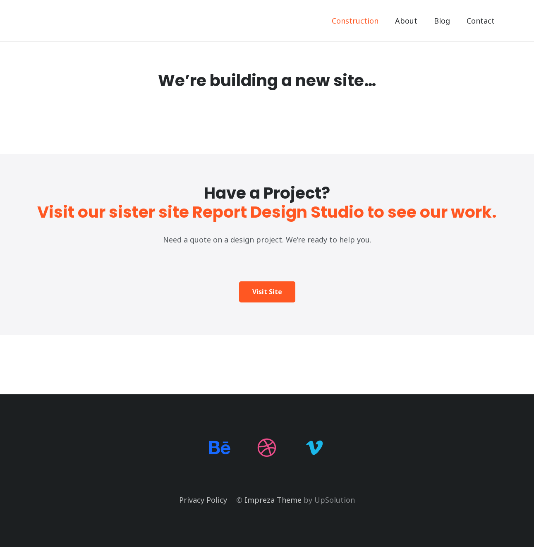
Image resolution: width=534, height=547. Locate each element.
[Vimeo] (314, 448)
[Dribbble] (267, 448)
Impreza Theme (273, 500)
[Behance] (220, 448)
